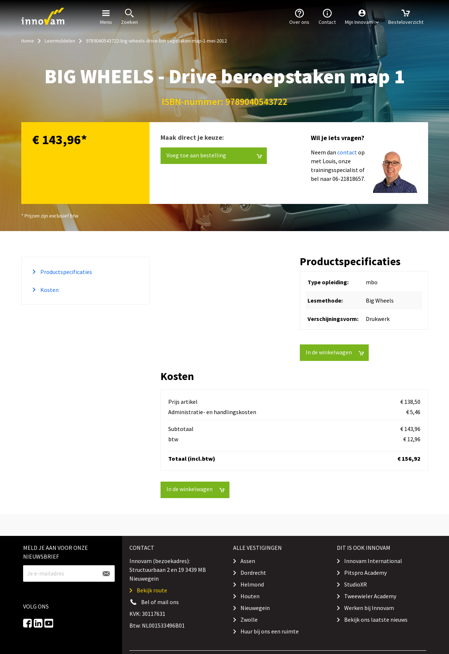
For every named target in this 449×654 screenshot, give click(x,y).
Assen (247, 561)
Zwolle (249, 619)
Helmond (252, 584)
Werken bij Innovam (369, 607)
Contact (327, 16)
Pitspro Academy (365, 572)
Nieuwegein (255, 607)
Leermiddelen (60, 40)
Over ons (299, 16)
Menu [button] (106, 16)
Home (27, 40)
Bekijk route (152, 590)
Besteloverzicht (405, 16)
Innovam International (373, 561)
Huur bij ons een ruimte (269, 631)
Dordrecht (253, 572)
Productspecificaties (65, 271)
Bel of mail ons (160, 602)
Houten (250, 596)
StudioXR (355, 584)
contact (347, 152)
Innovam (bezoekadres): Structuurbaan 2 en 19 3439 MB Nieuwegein (167, 569)
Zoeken (129, 16)
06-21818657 (348, 178)
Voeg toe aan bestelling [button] (214, 155)
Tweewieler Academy (370, 596)
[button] (362, 16)
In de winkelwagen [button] (335, 352)
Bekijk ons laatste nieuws (376, 619)
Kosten (49, 289)
